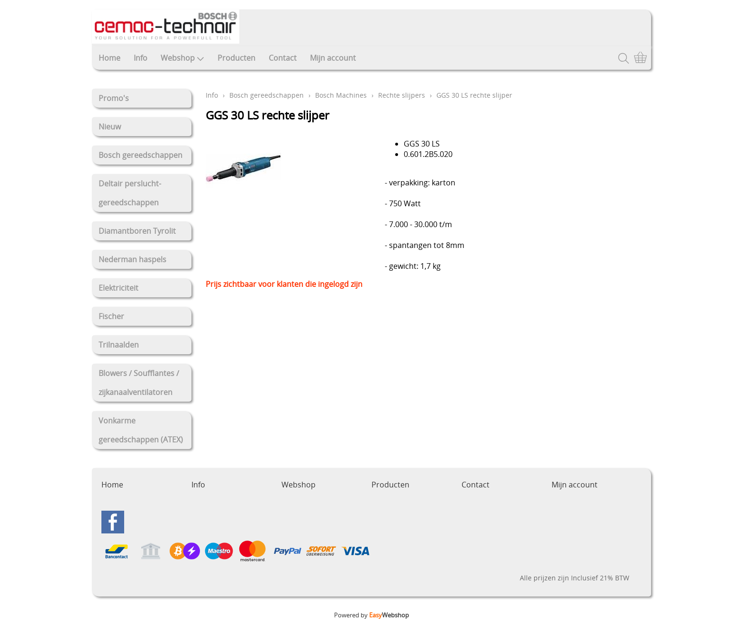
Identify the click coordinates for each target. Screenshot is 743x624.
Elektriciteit (118, 288)
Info (140, 58)
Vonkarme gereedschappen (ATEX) (141, 430)
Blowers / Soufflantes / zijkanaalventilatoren (139, 382)
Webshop (182, 58)
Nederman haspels (132, 259)
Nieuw (110, 126)
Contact (283, 58)
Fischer (111, 316)
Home (109, 58)
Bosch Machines (341, 95)
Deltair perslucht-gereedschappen (130, 193)
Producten (236, 58)
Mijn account (333, 58)
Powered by (371, 615)
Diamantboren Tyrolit (137, 231)
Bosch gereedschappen (140, 155)
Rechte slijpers (401, 95)
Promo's (114, 98)
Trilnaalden (119, 345)
